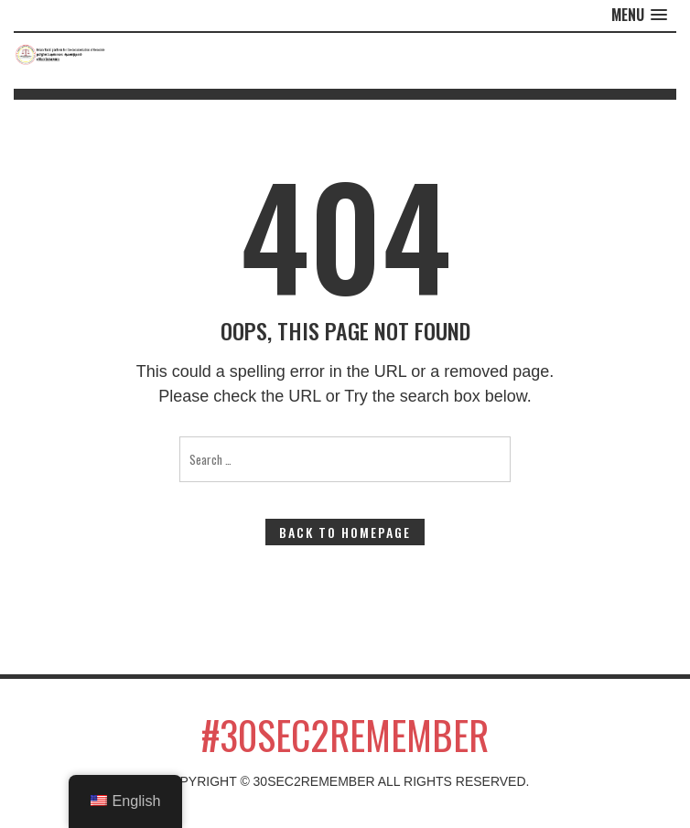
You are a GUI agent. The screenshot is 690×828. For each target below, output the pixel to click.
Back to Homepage (345, 532)
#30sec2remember (345, 734)
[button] (639, 15)
